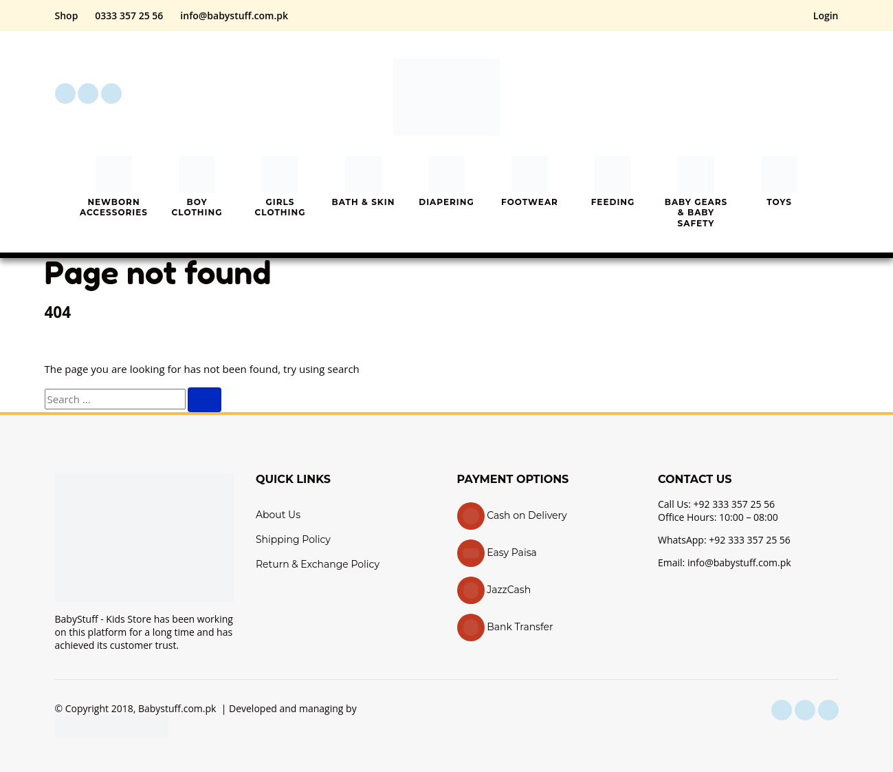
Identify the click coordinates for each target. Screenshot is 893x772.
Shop (66, 15)
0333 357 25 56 (129, 15)
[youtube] (111, 93)
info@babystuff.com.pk (234, 15)
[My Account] (790, 93)
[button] (752, 93)
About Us (278, 514)
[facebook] (65, 93)
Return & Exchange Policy (317, 564)
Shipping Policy (293, 539)
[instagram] (88, 93)
